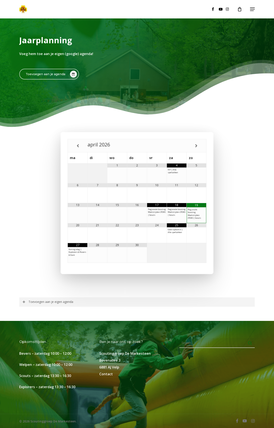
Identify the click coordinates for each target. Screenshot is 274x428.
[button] (252, 9)
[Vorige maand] (83, 151)
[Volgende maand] (191, 151)
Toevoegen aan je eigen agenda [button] (47, 302)
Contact (106, 374)
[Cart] (241, 9)
